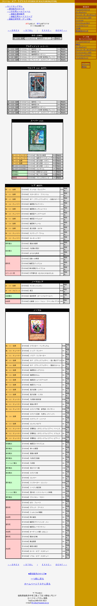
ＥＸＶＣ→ (46, 30)
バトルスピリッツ (82, 26)
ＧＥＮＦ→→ (61, 30)
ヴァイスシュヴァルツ (83, 55)
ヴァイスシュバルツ (83, 23)
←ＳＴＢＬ (28, 30)
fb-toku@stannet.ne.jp (40, 603)
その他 (78, 28)
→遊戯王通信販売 (16, 14)
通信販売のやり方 (82, 31)
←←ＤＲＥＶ (13, 30)
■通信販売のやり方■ (37, 574)
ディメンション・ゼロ (83, 17)
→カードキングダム (14, 6)
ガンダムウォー (81, 12)
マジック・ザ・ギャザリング (86, 15)
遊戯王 (78, 44)
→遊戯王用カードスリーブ (20, 16)
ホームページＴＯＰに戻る (37, 584)
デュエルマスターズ (83, 9)
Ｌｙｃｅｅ (79, 20)
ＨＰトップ (86, 64)
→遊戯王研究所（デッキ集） (19, 19)
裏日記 (84, 67)
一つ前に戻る (37, 579)
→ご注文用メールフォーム (18, 11)
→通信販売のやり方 (15, 9)
